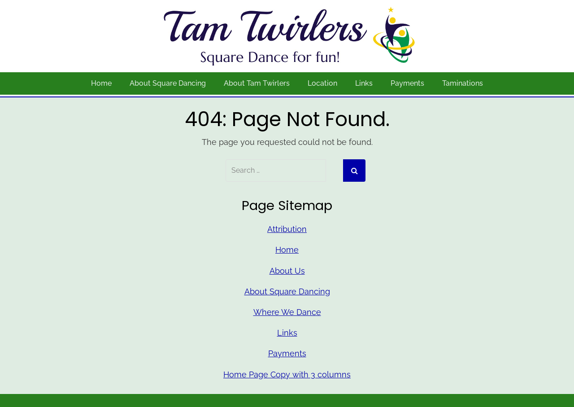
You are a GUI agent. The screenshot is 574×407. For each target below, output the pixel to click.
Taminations (462, 83)
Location (322, 83)
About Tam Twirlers (257, 83)
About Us (287, 271)
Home (101, 83)
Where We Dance (287, 312)
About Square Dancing (168, 83)
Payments (407, 83)
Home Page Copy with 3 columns (287, 374)
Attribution (287, 229)
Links (364, 83)
